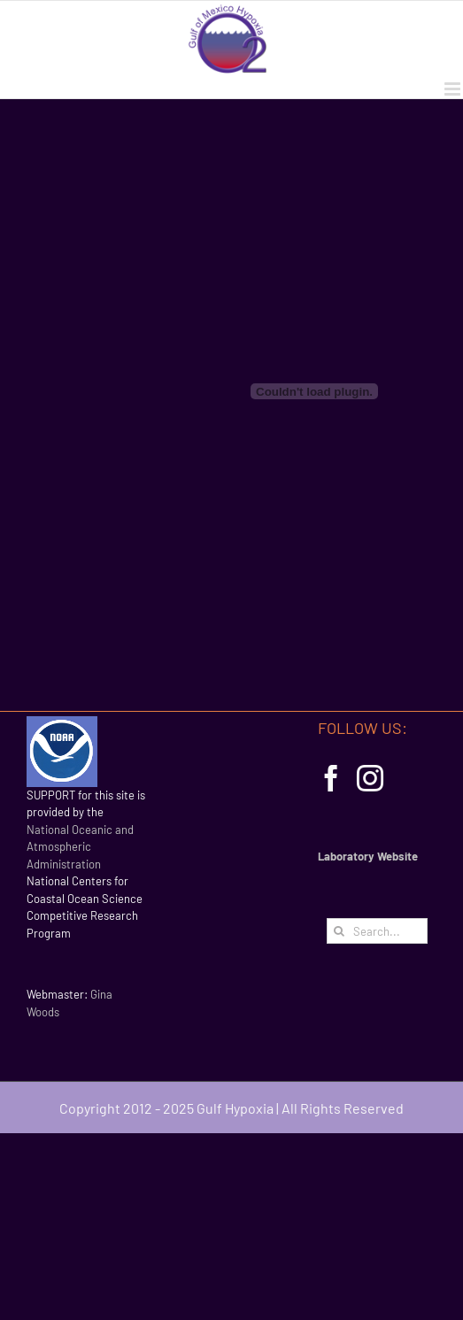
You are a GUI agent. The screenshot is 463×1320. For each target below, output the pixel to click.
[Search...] (377, 931)
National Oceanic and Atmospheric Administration (80, 846)
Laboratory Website (368, 856)
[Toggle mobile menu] (453, 89)
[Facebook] (331, 778)
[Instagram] (370, 778)
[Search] (339, 931)
